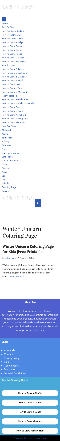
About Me (9, 350)
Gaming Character (11, 153)
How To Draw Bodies (13, 31)
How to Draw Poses (12, 54)
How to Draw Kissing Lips (15, 118)
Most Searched (9, 96)
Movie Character (10, 160)
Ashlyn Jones (10, 257)
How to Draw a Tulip (12, 42)
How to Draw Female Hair (15, 99)
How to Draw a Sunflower (15, 73)
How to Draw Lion (11, 84)
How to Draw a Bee (12, 88)
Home (5, 23)
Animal (5, 134)
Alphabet (6, 130)
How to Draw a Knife (12, 111)
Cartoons (6, 145)
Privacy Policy (11, 358)
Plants (4, 172)
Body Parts (7, 137)
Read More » (17, 276)
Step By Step (8, 27)
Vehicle (5, 183)
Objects (6, 164)
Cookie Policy (11, 365)
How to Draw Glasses (13, 57)
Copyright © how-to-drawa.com (30, 438)
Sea (3, 176)
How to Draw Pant (11, 107)
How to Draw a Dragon (14, 76)
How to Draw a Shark (12, 80)
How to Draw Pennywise (14, 61)
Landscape (7, 156)
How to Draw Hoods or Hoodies (19, 103)
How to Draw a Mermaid (14, 92)
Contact (5, 191)
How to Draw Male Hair (14, 122)
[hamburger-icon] (4, 19)
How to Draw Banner (12, 46)
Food (4, 149)
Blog (6, 361)
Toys (4, 179)
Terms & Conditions (15, 373)
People (5, 168)
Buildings (6, 141)
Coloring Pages (10, 187)
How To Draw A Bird (12, 38)
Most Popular (8, 65)
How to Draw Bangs (12, 50)
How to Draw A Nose (13, 69)
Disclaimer (10, 369)
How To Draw (9, 126)
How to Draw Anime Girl (14, 115)
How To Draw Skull (11, 35)
